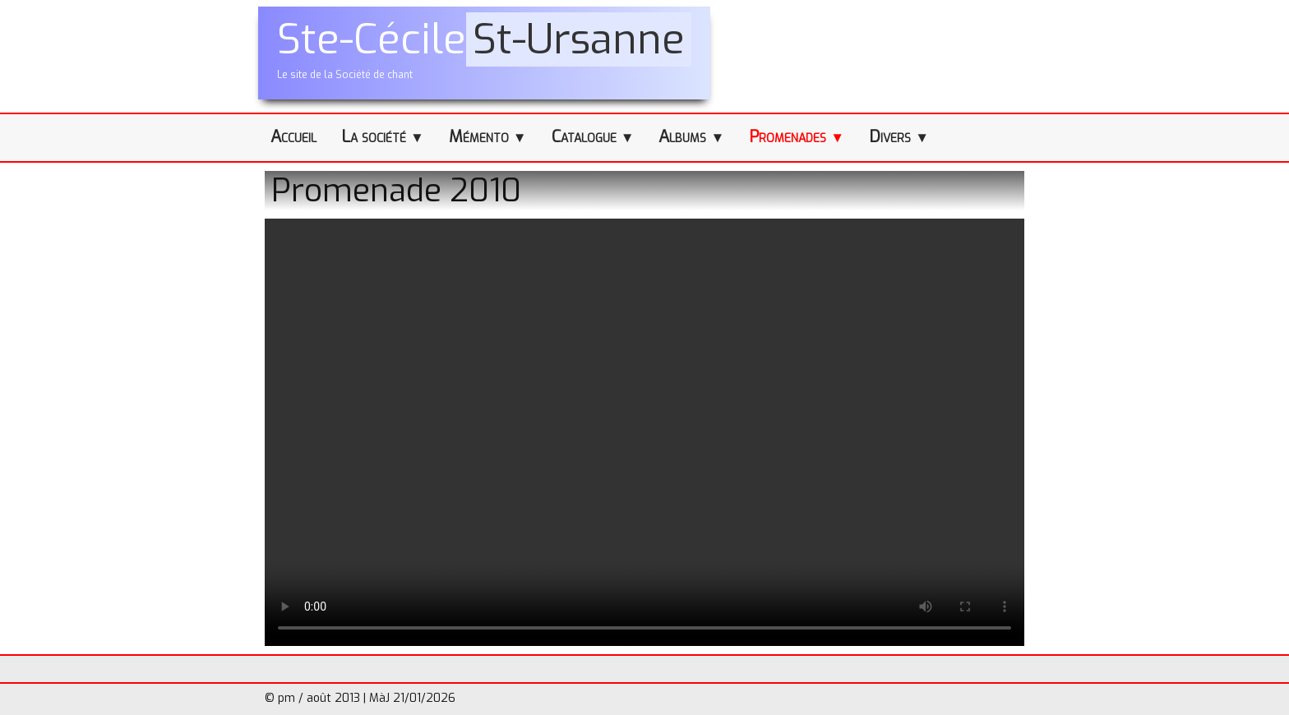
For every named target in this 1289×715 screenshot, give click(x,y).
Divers (899, 137)
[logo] (484, 53)
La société (382, 137)
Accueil (293, 137)
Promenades (796, 137)
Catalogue (593, 137)
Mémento (488, 137)
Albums (691, 137)
